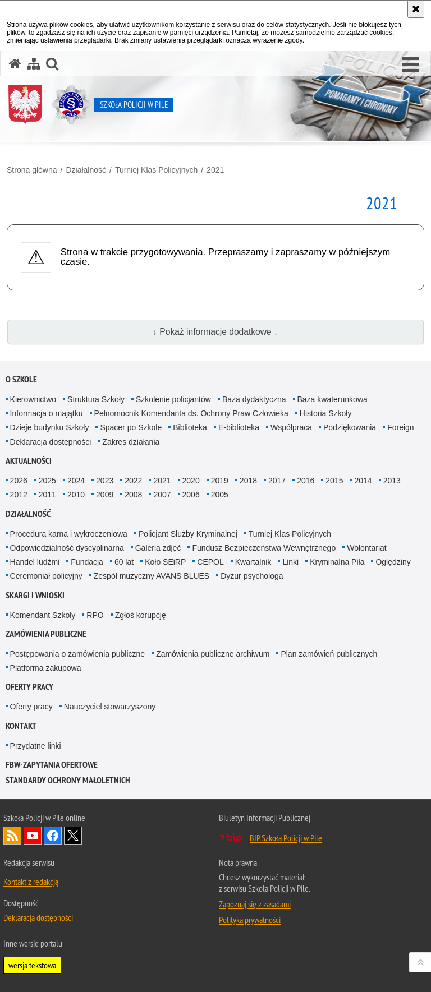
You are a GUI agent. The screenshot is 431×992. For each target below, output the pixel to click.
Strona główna (32, 169)
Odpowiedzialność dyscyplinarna (67, 547)
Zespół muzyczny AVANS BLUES (151, 575)
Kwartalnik (253, 561)
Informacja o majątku (46, 413)
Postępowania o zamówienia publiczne (77, 653)
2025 (47, 480)
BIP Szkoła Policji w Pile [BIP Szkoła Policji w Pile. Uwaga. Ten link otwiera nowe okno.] (286, 837)
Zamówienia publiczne (46, 634)
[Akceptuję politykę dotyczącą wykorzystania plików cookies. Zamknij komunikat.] (415, 9)
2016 (305, 480)
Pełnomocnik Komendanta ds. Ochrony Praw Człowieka (191, 413)
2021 (215, 169)
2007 (162, 494)
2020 (191, 480)
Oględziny (392, 561)
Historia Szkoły (326, 413)
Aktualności (29, 461)
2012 (18, 494)
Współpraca (291, 427)
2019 (219, 480)
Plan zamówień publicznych (329, 653)
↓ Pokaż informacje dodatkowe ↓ (215, 331)
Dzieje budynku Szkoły (49, 427)
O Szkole (21, 379)
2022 (133, 480)
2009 (104, 494)
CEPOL (210, 561)
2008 (133, 494)
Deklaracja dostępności (50, 441)
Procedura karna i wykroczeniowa (68, 533)
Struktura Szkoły (96, 399)
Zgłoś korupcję (140, 615)
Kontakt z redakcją (30, 881)
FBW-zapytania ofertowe (52, 764)
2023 (104, 480)
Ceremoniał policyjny (46, 575)
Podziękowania (349, 427)
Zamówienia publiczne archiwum (212, 653)
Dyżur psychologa (252, 575)
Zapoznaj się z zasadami (255, 904)
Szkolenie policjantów (173, 399)
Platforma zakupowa (45, 667)
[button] (410, 65)
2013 (392, 480)
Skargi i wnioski (35, 595)
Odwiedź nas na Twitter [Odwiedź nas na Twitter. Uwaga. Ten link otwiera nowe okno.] (73, 836)
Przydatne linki (35, 745)
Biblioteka (190, 427)
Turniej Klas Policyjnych (156, 169)
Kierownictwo (33, 399)
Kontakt (21, 726)
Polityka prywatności (250, 919)
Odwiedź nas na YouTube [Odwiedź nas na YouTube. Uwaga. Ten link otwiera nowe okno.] (33, 836)
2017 (277, 480)
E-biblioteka (238, 427)
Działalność (86, 169)
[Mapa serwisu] (33, 64)
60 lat (124, 561)
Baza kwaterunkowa (332, 399)
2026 (18, 480)
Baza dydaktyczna (254, 399)
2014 (363, 480)
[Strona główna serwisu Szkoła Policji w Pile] (15, 64)
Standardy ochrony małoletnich (68, 780)
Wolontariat (367, 547)
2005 (219, 494)
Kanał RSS (12, 836)
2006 (191, 494)
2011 (47, 494)
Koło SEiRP (165, 561)
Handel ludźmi (35, 561)
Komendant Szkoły (43, 615)
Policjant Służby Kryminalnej (188, 533)
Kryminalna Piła (337, 561)
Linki (290, 561)
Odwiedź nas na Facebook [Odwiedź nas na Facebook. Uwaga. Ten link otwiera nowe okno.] (53, 836)
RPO (94, 615)
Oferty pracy (29, 687)
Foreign (400, 427)
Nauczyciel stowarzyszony (109, 706)
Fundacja (87, 561)
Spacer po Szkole (131, 427)
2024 (76, 480)
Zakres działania (130, 441)
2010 (76, 494)
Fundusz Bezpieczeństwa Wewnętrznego (264, 547)
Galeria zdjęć (158, 547)
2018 (248, 480)
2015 (334, 480)
